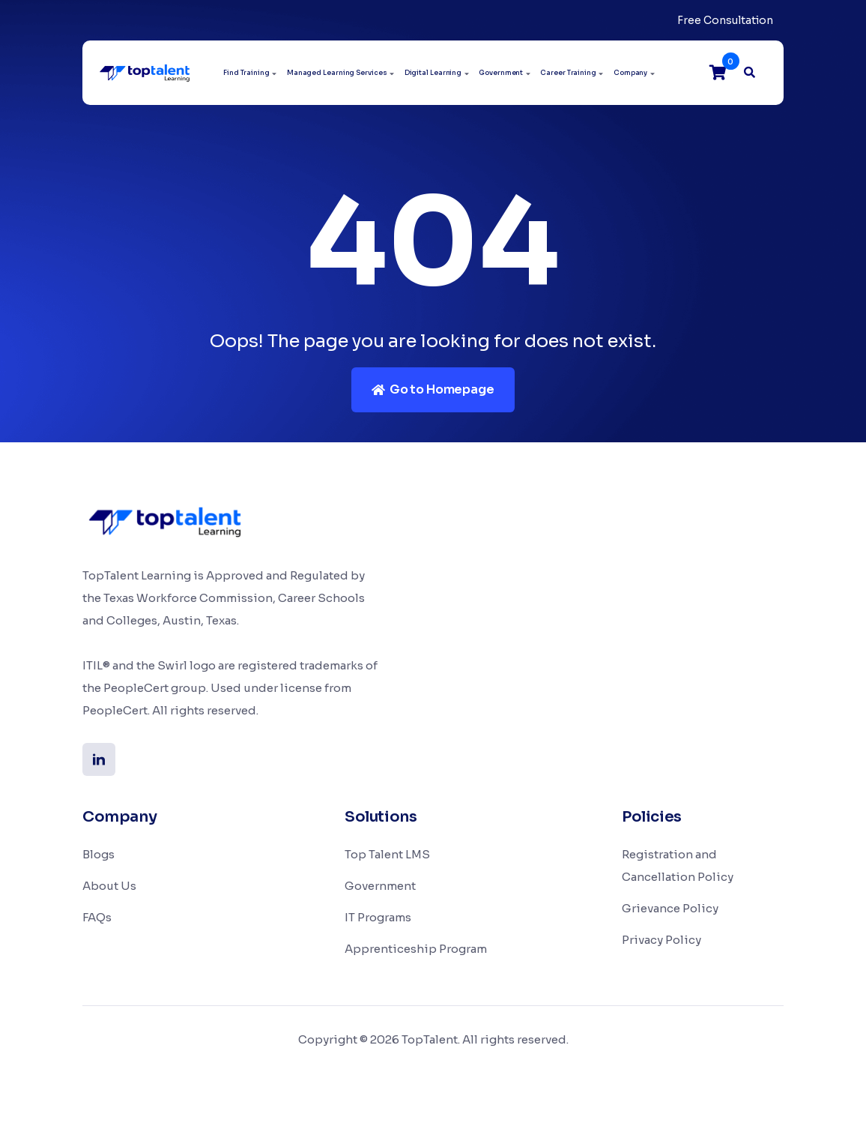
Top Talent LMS (387, 854)
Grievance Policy (670, 908)
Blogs (98, 854)
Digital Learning (433, 72)
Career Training (568, 72)
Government (501, 72)
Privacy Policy (661, 940)
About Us (109, 886)
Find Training (246, 72)
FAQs (97, 917)
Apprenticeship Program (416, 949)
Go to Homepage (433, 389)
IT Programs (378, 917)
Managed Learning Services (337, 72)
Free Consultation (725, 20)
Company (630, 72)
